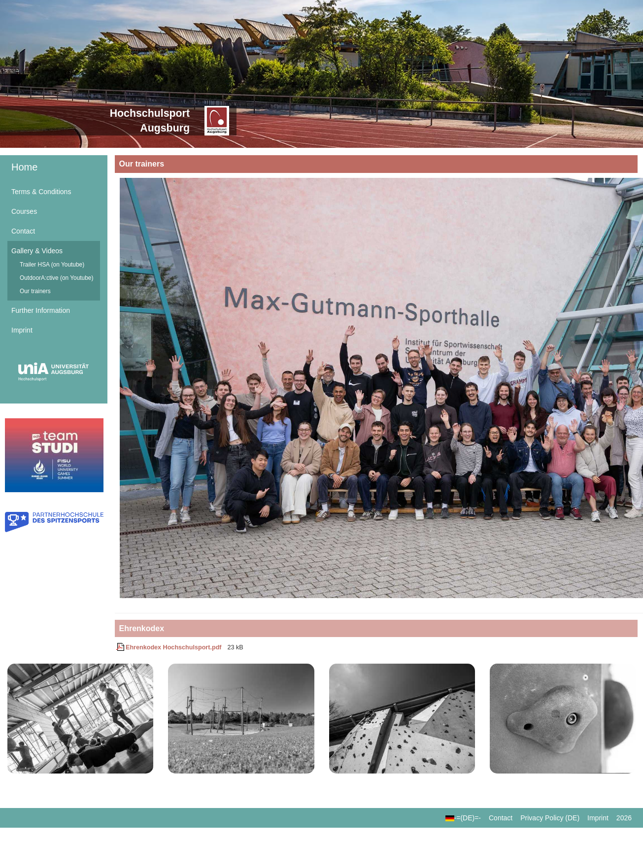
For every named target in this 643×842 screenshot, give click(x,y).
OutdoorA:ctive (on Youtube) (56, 277)
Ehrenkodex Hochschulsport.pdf (169, 647)
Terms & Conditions (41, 192)
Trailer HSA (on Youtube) (52, 264)
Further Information (40, 310)
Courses (24, 211)
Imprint (22, 330)
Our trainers (35, 291)
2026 (624, 818)
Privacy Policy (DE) (549, 818)
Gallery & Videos (37, 251)
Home (24, 167)
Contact (23, 231)
